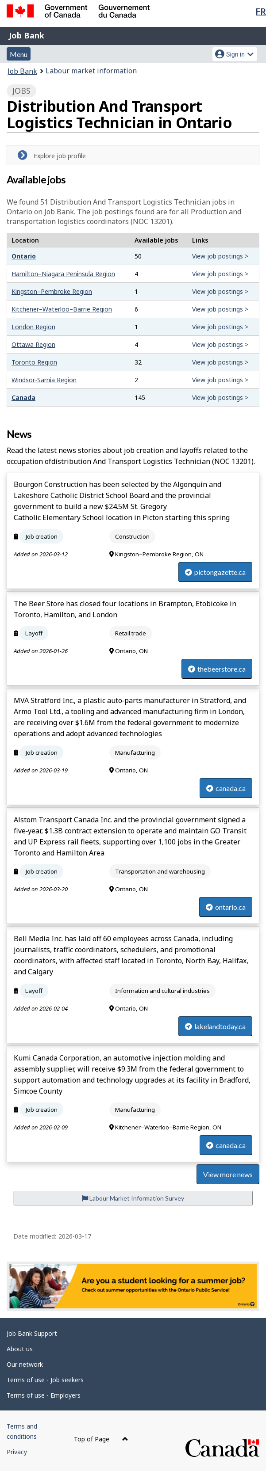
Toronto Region (34, 362)
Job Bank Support (32, 1333)
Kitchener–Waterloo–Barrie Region (62, 309)
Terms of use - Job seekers (45, 1380)
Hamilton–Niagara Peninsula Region (63, 274)
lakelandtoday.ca (215, 1026)
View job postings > (220, 256)
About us (20, 1349)
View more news (228, 1174)
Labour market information (91, 71)
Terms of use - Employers (44, 1395)
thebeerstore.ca (217, 669)
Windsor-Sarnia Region (44, 380)
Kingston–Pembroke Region (52, 291)
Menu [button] (18, 54)
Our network (25, 1364)
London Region (33, 327)
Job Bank (26, 35)
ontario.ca (226, 907)
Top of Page (101, 1439)
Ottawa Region (33, 344)
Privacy (17, 1452)
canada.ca (226, 788)
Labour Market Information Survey (133, 1198)
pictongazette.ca (215, 572)
